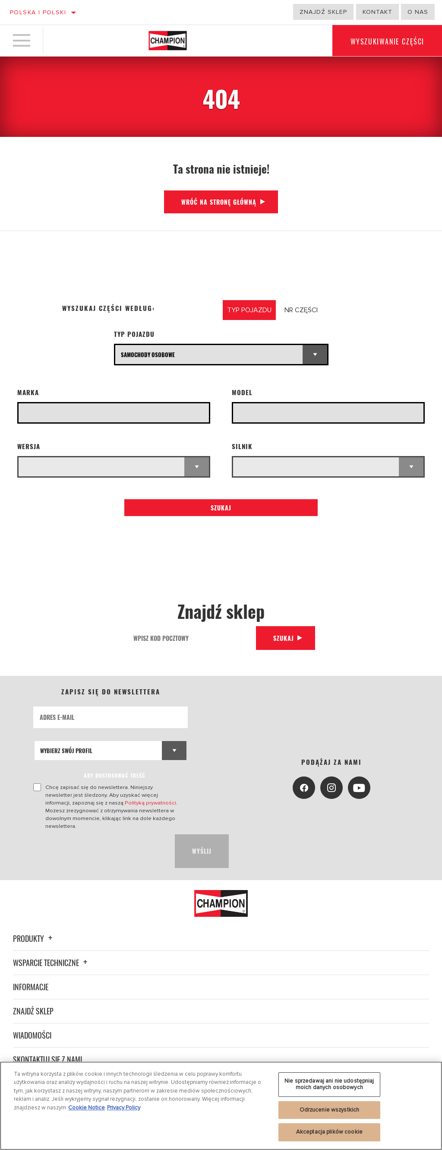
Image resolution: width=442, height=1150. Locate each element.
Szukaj (221, 507)
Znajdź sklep (323, 12)
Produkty (34, 938)
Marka (28, 392)
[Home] (167, 40)
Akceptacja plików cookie (329, 1131)
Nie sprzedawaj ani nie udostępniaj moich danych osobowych (329, 1084)
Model (242, 392)
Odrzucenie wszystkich (330, 1109)
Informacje (30, 986)
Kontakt (377, 12)
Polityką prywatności (150, 802)
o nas (417, 12)
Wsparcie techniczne (51, 962)
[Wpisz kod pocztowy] (191, 638)
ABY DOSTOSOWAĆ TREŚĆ (114, 775)
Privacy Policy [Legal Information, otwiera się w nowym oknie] (123, 1107)
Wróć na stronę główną (218, 201)
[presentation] (98, 851)
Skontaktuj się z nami (47, 1059)
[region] (221, 1105)
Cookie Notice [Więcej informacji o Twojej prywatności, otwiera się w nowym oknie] (86, 1107)
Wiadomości (32, 1035)
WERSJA (28, 446)
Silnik (242, 446)
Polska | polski (38, 12)
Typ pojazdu (134, 334)
